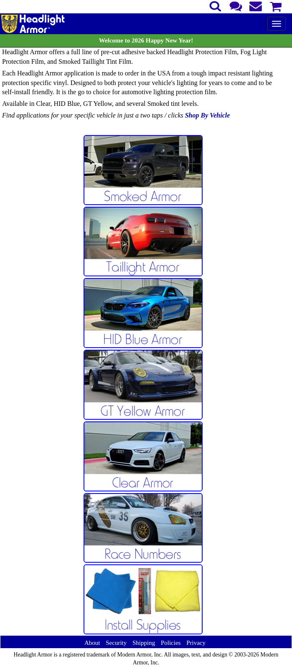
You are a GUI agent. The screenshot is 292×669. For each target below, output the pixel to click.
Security (116, 642)
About (92, 642)
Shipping (143, 642)
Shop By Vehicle (207, 115)
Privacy (196, 642)
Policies (171, 642)
